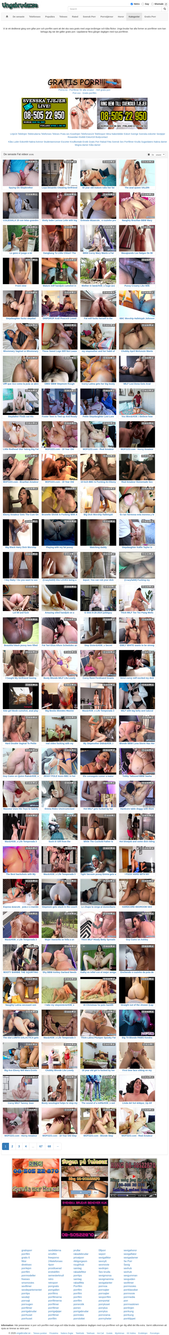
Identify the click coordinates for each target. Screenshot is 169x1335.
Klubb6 (82, 137)
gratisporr (27, 1250)
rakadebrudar (80, 1254)
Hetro (137, 4)
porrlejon (26, 1268)
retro (50, 1279)
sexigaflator (130, 1254)
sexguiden (129, 1279)
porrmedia (129, 1297)
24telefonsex (55, 1261)
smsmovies (28, 1282)
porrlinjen (129, 1308)
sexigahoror (130, 1250)
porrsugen (27, 1304)
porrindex (78, 1315)
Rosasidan (73, 137)
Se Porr (128, 1261)
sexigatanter (105, 1282)
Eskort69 (24, 142)
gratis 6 (26, 1257)
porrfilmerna (55, 1297)
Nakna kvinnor (36, 142)
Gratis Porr (94, 142)
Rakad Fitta (106, 142)
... (33, 1146)
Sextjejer (161, 134)
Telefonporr (100, 134)
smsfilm (52, 1254)
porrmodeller (29, 1275)
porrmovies (130, 1286)
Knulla (137, 142)
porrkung (129, 1311)
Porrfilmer (129, 142)
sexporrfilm (105, 1297)
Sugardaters (147, 142)
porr (126, 1300)
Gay (147, 4)
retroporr (53, 1282)
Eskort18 (90, 137)
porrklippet (129, 1318)
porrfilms (53, 1293)
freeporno (53, 1257)
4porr (51, 1264)
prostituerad (55, 1268)
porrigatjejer (54, 1311)
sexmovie (104, 1264)
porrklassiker (131, 1289)
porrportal (104, 1300)
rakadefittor (79, 1272)
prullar (76, 1250)
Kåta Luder (13, 142)
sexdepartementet (32, 1289)
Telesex (56, 134)
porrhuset (27, 1315)
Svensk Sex (118, 142)
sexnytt (103, 1261)
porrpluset (104, 1304)
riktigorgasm (80, 1261)
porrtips (77, 1275)
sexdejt (26, 1297)
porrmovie (129, 1293)
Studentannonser (52, 142)
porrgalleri (53, 1289)
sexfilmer (129, 1282)
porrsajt (26, 1300)
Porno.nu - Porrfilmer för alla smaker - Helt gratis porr (85, 90)
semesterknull (56, 1275)
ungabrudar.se (23, 1333)
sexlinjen (103, 1268)
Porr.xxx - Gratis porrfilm (84, 93)
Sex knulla (104, 1272)
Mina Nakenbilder (114, 134)
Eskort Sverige (131, 134)
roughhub (78, 1264)
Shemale (159, 4)
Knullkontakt (76, 142)
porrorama (104, 1315)
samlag (77, 1268)
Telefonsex (46, 134)
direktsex (27, 1264)
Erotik (85, 142)
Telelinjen (22, 134)
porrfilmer (53, 1304)
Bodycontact (101, 137)
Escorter (65, 142)
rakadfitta (78, 1282)
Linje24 (13, 134)
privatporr (78, 1257)
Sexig (127, 1264)
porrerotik (78, 1304)
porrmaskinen (131, 1304)
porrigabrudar (29, 1311)
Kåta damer (94, 145)
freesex (26, 1279)
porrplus (103, 1308)
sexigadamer (131, 1257)
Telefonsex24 (87, 134)
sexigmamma (106, 1279)
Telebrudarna (34, 134)
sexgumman (130, 1275)
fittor (24, 1261)
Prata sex (65, 134)
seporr (102, 1254)
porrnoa (103, 1286)
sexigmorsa (105, 1275)
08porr (102, 1250)
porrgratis (53, 1286)
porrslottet (79, 1318)
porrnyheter (105, 1318)
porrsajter (104, 1289)
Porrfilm (77, 1286)
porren (77, 1308)
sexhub (128, 1268)
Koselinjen (75, 134)
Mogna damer (81, 145)
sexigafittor (105, 1257)
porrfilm (26, 1254)
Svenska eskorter (147, 134)
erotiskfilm (54, 1272)
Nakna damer (160, 142)
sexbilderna (54, 1250)
